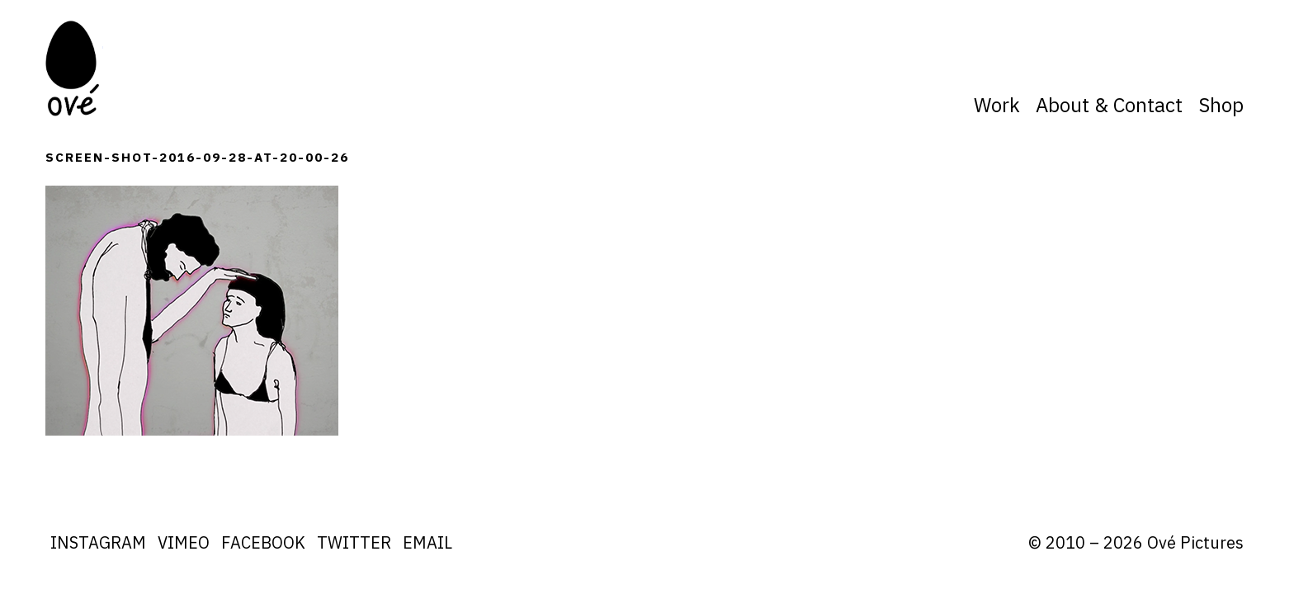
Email (427, 542)
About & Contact (1109, 105)
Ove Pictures (74, 68)
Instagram (98, 542)
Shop (1221, 105)
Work (997, 105)
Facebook (263, 542)
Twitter (354, 542)
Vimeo (184, 542)
